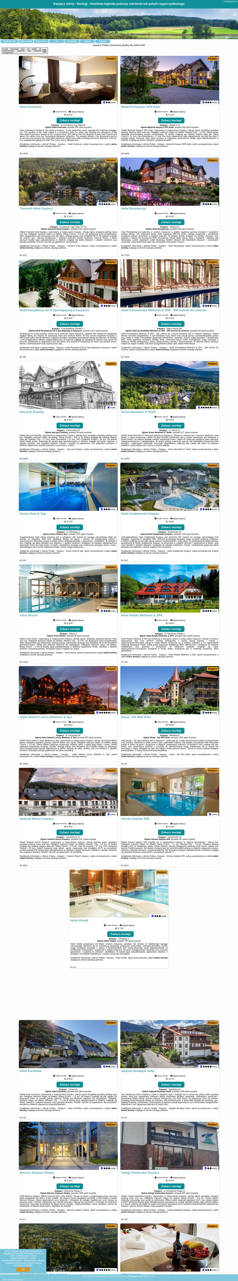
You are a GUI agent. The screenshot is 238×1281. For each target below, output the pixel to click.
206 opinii (181, 230)
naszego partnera (52, 148)
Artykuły (102, 41)
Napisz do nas (149, 1276)
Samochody (72, 41)
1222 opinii (80, 535)
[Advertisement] (119, 996)
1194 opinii (184, 1093)
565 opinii (186, 1195)
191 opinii (183, 841)
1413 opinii (95, 332)
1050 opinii (183, 739)
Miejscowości (41, 41)
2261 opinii (187, 637)
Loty (56, 41)
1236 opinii (186, 535)
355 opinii (79, 129)
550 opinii (89, 739)
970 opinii (202, 332)
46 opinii (78, 637)
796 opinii (128, 942)
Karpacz (110, 58)
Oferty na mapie (26, 41)
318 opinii (79, 1093)
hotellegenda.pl (230, 1)
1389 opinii (83, 1195)
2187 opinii (83, 841)
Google (7, 1253)
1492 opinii (83, 230)
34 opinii (80, 434)
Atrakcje (87, 41)
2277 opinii (185, 434)
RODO (29, 1265)
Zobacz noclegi (70, 122)
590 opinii (186, 129)
